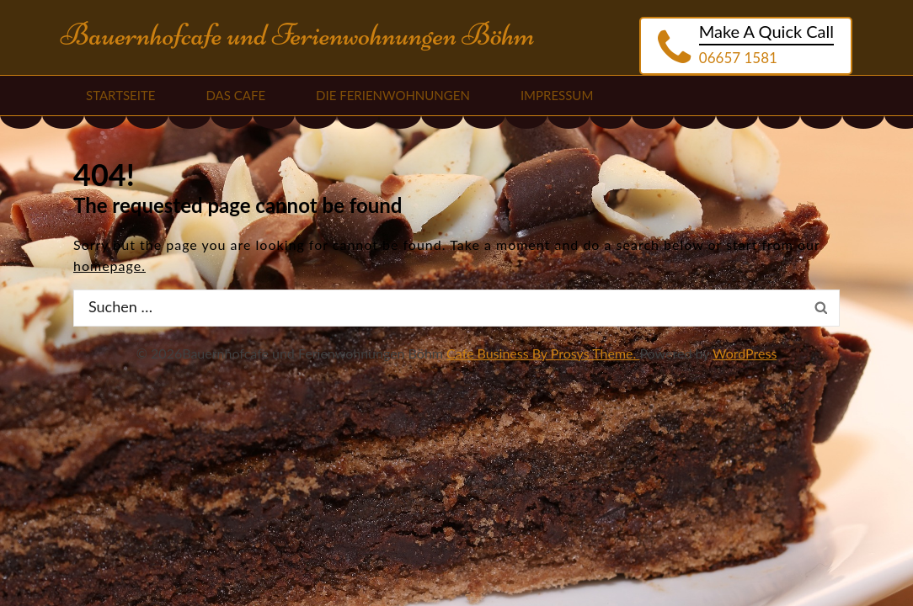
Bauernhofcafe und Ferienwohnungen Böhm (298, 35)
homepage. (109, 266)
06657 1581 (738, 57)
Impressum (557, 95)
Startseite (120, 95)
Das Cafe (235, 95)
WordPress (745, 353)
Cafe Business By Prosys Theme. (542, 353)
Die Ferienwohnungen (393, 95)
